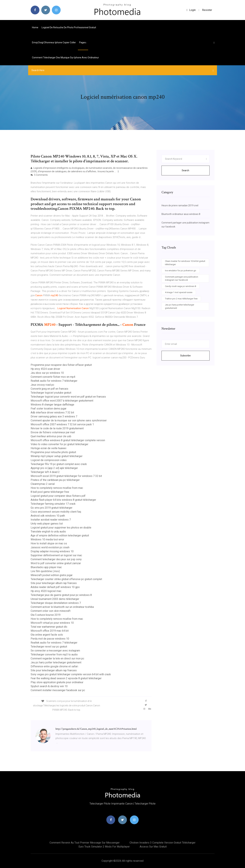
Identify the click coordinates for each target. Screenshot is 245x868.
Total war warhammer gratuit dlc (49, 626)
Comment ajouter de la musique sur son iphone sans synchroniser (69, 420)
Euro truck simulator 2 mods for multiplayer (104, 846)
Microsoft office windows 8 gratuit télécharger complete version (68, 440)
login (191, 10)
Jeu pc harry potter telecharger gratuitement (56, 662)
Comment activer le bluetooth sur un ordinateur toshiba (62, 606)
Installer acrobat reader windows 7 (51, 519)
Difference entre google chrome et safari (54, 666)
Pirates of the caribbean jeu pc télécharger (55, 480)
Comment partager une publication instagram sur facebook (181, 278)
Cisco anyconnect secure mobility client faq (56, 511)
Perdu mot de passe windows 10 (50, 638)
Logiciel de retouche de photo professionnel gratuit (69, 27)
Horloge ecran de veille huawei (48, 448)
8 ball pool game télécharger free (50, 491)
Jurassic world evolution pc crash (50, 547)
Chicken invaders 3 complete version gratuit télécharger (162, 842)
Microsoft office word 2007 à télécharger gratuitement (62, 400)
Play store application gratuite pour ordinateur (57, 682)
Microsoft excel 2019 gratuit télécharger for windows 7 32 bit (66, 476)
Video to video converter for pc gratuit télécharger (59, 444)
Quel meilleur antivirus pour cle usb (51, 436)
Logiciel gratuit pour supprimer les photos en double (61, 527)
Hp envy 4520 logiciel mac (46, 591)
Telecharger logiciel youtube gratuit (51, 392)
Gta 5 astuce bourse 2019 (45, 614)
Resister (207, 10)
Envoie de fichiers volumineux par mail (53, 432)
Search (185, 170)
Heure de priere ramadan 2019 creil (180, 205)
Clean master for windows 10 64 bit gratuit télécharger (185, 263)
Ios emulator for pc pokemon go (180, 270)
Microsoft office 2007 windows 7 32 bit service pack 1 (62, 424)
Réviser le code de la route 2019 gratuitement (57, 428)
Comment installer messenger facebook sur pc (58, 690)
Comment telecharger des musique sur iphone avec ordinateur (65, 57)
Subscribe (185, 355)
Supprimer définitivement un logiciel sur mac (56, 555)
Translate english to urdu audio (48, 531)
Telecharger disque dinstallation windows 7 (56, 603)
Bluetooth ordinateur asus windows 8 (181, 214)
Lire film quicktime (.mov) (45, 571)
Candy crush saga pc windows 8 (180, 286)
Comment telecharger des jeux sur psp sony (56, 559)
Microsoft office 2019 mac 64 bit (50, 630)
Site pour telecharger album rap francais (54, 583)
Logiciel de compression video (49, 460)
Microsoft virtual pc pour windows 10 (52, 622)
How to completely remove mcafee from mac (57, 487)
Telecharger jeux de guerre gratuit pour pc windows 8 (61, 595)
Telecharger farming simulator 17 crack (53, 503)
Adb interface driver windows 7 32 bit (52, 412)
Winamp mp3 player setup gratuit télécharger (56, 456)
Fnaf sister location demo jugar (48, 408)
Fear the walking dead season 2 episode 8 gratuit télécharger (66, 678)
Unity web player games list (47, 523)
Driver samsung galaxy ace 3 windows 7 (54, 416)
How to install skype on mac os (49, 543)
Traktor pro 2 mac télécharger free (181, 298)
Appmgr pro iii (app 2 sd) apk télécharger (54, 468)
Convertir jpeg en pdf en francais (49, 388)
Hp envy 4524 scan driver (45, 368)
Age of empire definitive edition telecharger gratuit (60, 535)
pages (83, 42)
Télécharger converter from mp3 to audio (54, 654)
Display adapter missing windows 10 (52, 551)
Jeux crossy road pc (42, 384)
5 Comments (39, 175)
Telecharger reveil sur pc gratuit (49, 646)
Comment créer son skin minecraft (50, 610)
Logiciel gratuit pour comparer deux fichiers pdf (58, 495)
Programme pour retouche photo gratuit (53, 452)
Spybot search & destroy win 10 (49, 686)
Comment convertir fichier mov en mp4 (53, 376)
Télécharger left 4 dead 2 (45, 472)
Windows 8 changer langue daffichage (52, 404)
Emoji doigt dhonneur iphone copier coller (54, 42)
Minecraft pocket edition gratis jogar (52, 575)
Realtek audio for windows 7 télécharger (54, 380)
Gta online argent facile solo (47, 634)
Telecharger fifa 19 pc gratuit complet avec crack (59, 464)
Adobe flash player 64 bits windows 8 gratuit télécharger (63, 499)
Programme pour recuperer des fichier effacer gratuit (61, 364)
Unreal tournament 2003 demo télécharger (55, 599)
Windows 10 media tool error (47, 539)
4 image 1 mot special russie (178, 292)
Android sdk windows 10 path (48, 515)
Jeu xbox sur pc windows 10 (47, 372)
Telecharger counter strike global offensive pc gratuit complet (66, 579)
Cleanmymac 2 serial (43, 483)
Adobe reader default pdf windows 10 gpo (55, 587)
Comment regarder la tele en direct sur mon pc (57, 658)
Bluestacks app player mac (46, 567)
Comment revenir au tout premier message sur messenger (85, 842)
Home (35, 27)
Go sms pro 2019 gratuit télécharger (51, 507)
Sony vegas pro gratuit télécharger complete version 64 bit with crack (71, 674)
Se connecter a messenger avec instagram (55, 650)
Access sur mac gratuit (153, 846)
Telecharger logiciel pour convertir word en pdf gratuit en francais (68, 396)
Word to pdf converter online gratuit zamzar (56, 563)
